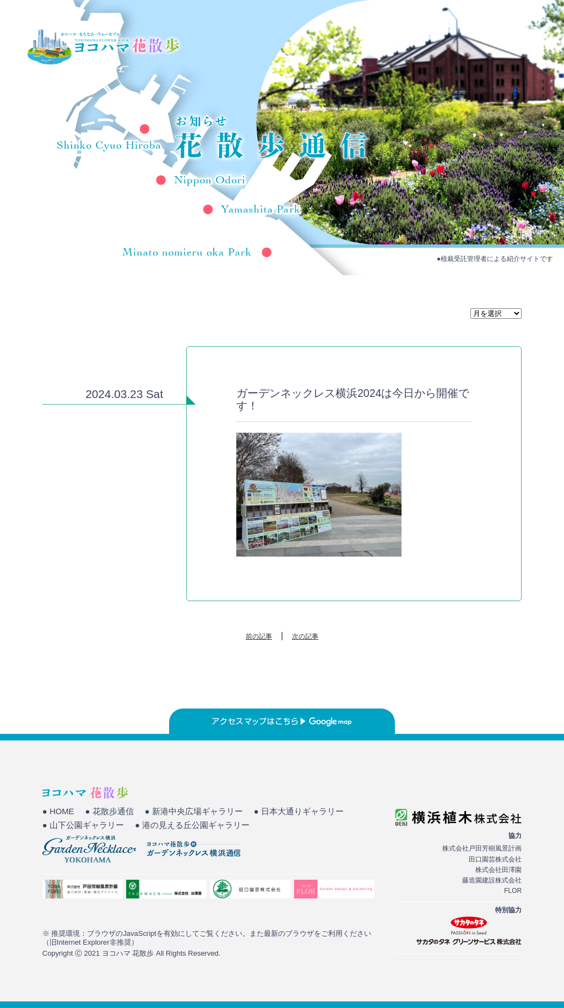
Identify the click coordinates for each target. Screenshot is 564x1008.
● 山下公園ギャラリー (83, 825)
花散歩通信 (493, 47)
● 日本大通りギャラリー (299, 811)
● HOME (58, 811)
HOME (308, 47)
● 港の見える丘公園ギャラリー (192, 825)
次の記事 (305, 636)
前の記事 (259, 636)
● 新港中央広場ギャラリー (194, 811)
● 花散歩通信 (109, 811)
